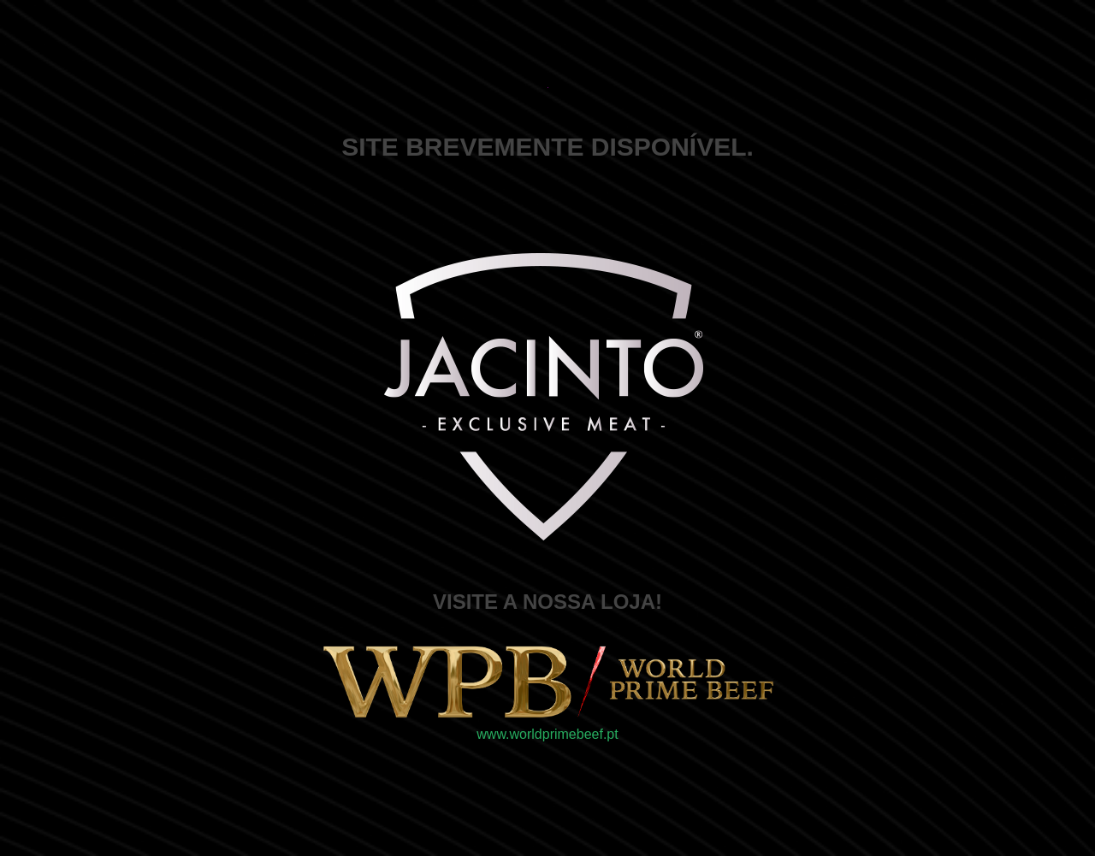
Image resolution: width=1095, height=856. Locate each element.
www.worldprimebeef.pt (547, 734)
